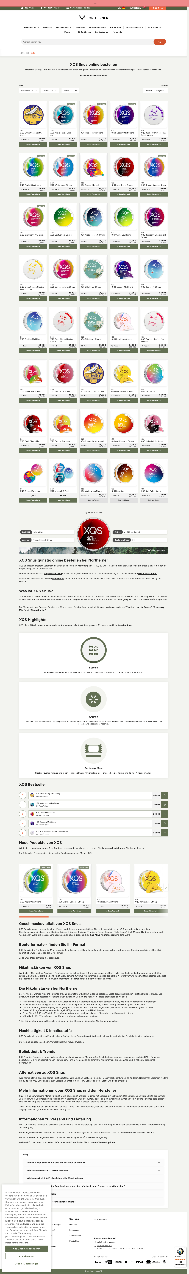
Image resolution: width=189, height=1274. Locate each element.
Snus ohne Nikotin (97, 27)
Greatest (90, 1080)
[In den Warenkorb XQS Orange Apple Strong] (63, 450)
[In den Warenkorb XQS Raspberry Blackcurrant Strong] (154, 246)
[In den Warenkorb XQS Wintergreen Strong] (63, 194)
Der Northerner (102, 32)
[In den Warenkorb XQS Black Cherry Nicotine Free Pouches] (63, 350)
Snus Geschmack (133, 27)
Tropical (130, 607)
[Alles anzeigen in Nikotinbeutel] (38, 27)
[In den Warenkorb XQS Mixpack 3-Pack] (63, 500)
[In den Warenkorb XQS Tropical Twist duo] (33, 500)
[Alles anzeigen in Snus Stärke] (160, 27)
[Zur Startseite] (93, 18)
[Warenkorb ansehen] (157, 7)
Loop (115, 1080)
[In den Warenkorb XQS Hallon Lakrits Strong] (154, 450)
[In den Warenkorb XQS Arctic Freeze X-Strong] (93, 246)
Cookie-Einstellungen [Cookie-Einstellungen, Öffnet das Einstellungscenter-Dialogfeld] (27, 1263)
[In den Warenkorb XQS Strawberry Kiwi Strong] (33, 246)
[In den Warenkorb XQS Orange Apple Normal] (93, 450)
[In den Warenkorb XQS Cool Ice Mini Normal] (33, 350)
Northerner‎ (24, 53)
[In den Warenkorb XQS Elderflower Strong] (93, 298)
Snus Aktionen (62, 27)
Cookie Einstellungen (52, 1224)
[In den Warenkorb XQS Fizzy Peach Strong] (124, 350)
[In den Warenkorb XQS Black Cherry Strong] (124, 194)
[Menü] (184, 1248)
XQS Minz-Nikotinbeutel (102, 935)
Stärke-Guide (75, 1235)
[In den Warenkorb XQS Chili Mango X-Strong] (124, 450)
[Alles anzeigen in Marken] (73, 32)
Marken (67, 32)
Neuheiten (80, 27)
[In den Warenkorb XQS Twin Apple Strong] (33, 400)
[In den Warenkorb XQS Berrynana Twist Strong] (63, 298)
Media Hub (74, 1241)
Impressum (74, 1230)
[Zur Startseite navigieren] (132, 1218)
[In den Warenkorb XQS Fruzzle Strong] (154, 400)
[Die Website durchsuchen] (160, 42)
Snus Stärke (153, 27)
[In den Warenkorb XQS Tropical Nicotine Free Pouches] (154, 350)
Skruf (105, 1080)
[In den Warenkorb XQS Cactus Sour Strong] (63, 246)
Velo (77, 1080)
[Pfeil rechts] (166, 887)
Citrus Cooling (37, 610)
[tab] (34, 916)
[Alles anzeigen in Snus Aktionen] (70, 27)
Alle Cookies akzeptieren (26, 1248)
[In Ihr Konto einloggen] (137, 7)
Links (46, 1219)
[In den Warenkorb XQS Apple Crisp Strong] (33, 194)
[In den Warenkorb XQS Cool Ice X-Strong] (154, 298)
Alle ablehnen (26, 1256)
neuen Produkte (113, 848)
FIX (82, 1080)
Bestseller (47, 27)
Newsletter (118, 32)
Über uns (74, 1219)
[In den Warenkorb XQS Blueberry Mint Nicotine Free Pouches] (154, 144)
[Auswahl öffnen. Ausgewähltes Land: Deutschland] (121, 8)
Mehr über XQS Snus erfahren (93, 75)
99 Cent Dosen (84, 32)
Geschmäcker (125, 625)
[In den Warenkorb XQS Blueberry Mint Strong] (124, 144)
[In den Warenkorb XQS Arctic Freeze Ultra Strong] (63, 144)
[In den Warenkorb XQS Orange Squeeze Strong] (154, 194)
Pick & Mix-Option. (147, 573)
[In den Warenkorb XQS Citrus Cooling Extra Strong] (33, 144)
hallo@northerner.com (106, 1242)
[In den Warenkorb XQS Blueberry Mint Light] (124, 298)
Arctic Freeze (144, 607)
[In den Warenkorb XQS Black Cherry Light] (33, 450)
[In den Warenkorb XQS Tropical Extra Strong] (93, 144)
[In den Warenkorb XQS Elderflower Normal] (93, 350)
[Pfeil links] (21, 887)
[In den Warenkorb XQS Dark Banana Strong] (124, 400)
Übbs (71, 1080)
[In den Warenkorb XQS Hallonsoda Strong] (63, 400)
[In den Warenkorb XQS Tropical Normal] (93, 194)
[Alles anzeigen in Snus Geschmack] (142, 27)
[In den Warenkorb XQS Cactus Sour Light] (124, 246)
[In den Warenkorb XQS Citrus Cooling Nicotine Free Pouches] (33, 298)
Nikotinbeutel (30, 27)
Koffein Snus (115, 27)
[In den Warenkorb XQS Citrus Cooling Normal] (93, 400)
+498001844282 (104, 1246)
